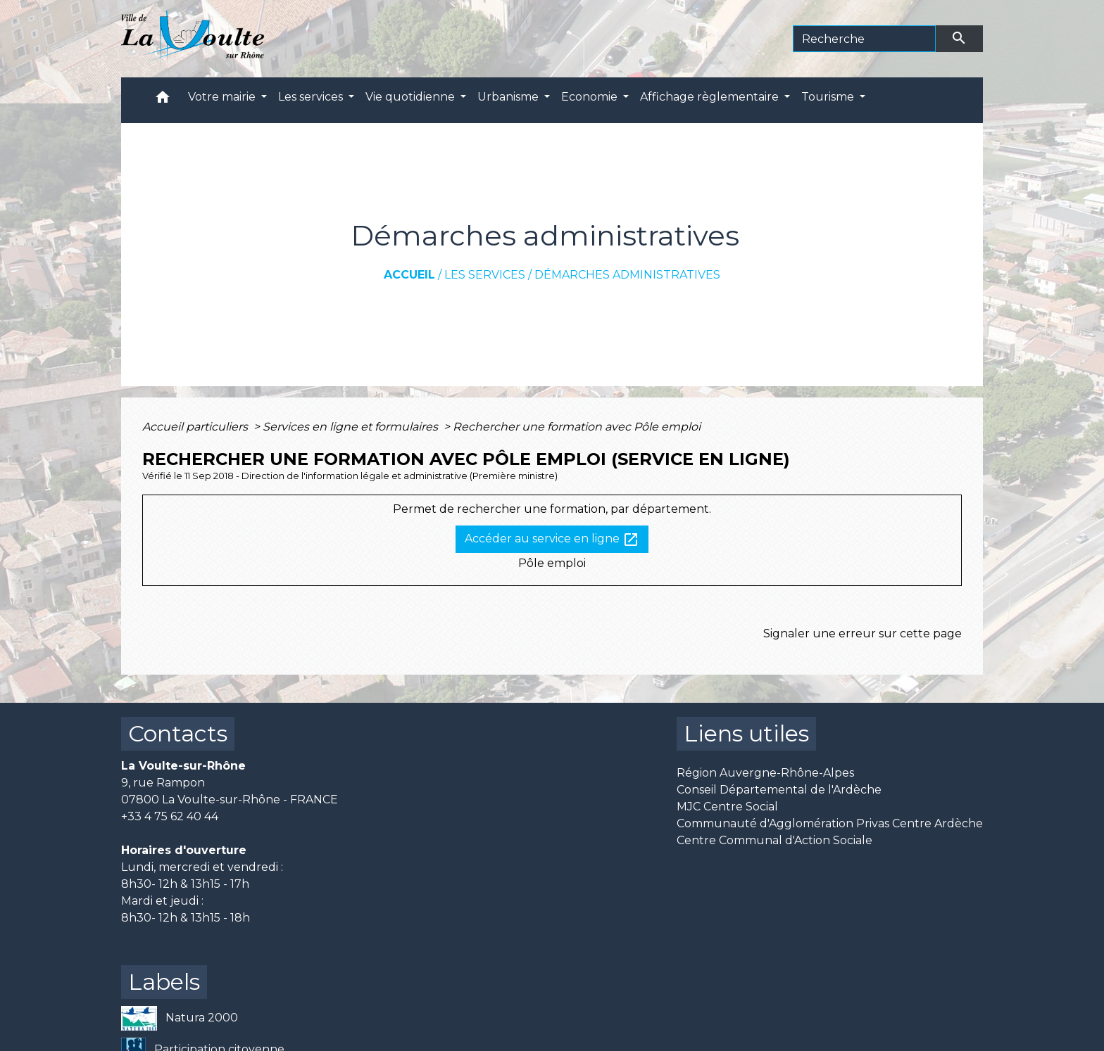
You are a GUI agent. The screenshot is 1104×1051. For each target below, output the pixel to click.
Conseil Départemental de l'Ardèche (779, 789)
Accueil (409, 274)
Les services (484, 274)
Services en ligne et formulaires (352, 426)
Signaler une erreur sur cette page (862, 633)
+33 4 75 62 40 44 (169, 816)
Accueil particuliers (196, 426)
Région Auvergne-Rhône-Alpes (765, 772)
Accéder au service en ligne (552, 539)
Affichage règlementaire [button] (711, 96)
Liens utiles (746, 733)
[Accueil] (192, 38)
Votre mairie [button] (223, 96)
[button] (162, 100)
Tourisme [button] (829, 96)
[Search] (864, 38)
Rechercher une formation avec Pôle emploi (577, 426)
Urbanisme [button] (509, 96)
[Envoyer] (960, 38)
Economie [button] (590, 96)
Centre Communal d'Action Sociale (774, 840)
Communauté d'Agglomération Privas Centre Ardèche (830, 823)
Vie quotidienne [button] (411, 96)
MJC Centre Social (727, 806)
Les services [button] (312, 96)
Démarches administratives (627, 274)
